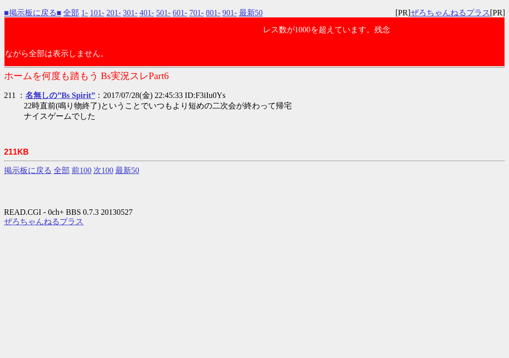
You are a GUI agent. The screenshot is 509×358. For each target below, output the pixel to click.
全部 (71, 12)
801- (213, 12)
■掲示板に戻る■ (32, 12)
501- (163, 12)
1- (84, 12)
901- (229, 12)
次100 (103, 170)
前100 (81, 170)
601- (179, 12)
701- (196, 12)
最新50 (251, 12)
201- (113, 12)
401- (147, 12)
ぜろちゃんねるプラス (450, 12)
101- (97, 12)
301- (130, 12)
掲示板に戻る (28, 170)
